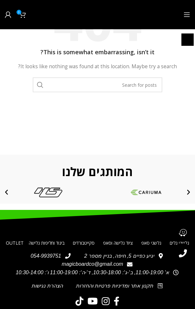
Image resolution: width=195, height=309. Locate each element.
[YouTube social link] (93, 301)
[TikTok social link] (80, 301)
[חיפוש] (97, 84)
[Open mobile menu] (186, 14)
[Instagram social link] (106, 301)
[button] (188, 192)
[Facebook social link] (116, 301)
